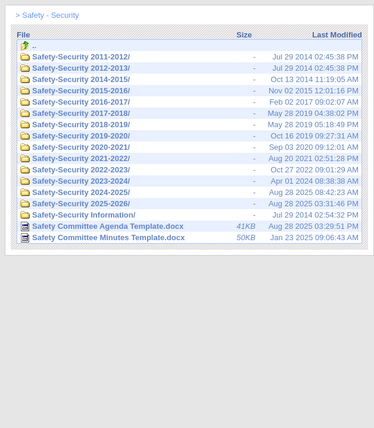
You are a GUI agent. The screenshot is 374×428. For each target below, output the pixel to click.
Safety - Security (50, 15)
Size (244, 34)
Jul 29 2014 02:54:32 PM (189, 215)
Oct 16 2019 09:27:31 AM (189, 136)
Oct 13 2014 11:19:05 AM (189, 79)
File (23, 34)
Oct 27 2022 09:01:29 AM (189, 170)
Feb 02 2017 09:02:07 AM (189, 102)
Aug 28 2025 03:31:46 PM (189, 204)
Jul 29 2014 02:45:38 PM (189, 57)
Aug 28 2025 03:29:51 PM (189, 226)
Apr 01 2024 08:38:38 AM (189, 181)
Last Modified (337, 34)
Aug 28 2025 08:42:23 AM (189, 192)
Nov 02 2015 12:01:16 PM (189, 91)
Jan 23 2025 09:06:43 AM (189, 238)
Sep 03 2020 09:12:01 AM (189, 147)
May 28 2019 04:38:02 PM (189, 113)
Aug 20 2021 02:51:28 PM (189, 158)
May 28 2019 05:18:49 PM (189, 125)
